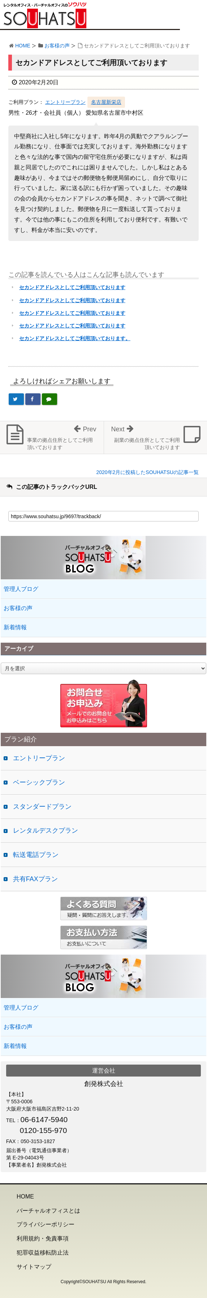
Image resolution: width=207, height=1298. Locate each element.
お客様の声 (57, 45)
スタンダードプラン (42, 806)
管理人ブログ (21, 589)
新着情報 (15, 627)
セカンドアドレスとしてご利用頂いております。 (74, 338)
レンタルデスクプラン (45, 830)
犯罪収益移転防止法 (43, 1253)
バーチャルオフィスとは (48, 1211)
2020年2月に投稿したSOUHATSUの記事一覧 (147, 472)
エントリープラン (65, 102)
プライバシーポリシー (45, 1224)
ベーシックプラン (39, 782)
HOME (22, 45)
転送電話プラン (36, 854)
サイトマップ (34, 1267)
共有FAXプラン (35, 879)
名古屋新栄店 (106, 102)
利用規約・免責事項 (43, 1238)
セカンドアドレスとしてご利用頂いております (72, 287)
